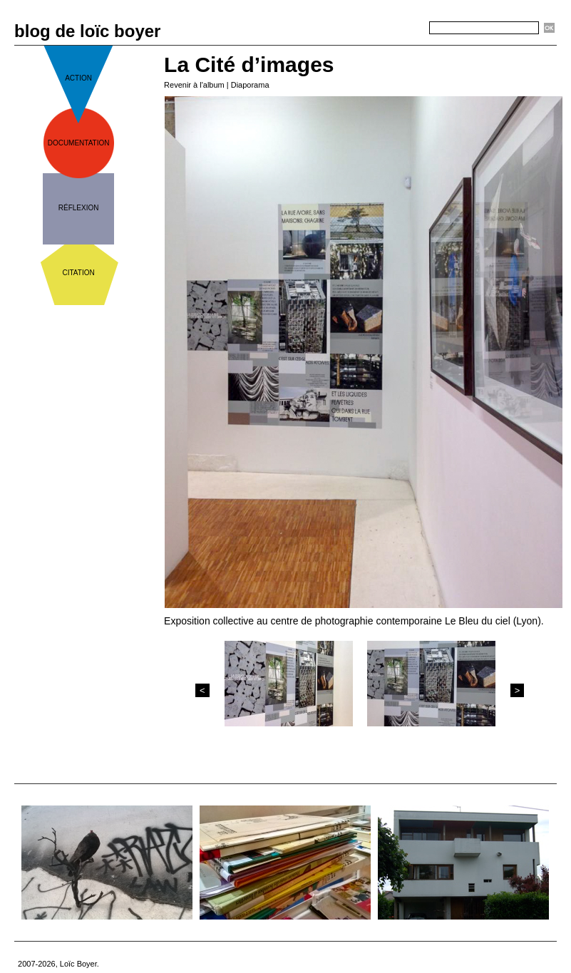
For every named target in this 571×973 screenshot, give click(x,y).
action (78, 78)
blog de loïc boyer (87, 31)
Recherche (403, 28)
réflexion (78, 208)
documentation (79, 143)
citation (79, 273)
